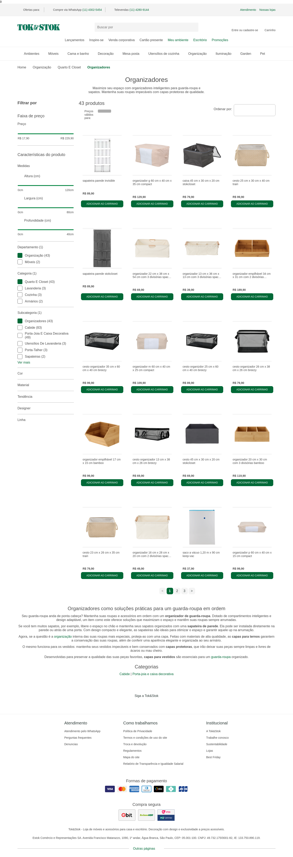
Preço (45, 124)
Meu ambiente (178, 40)
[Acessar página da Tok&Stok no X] (163, 704)
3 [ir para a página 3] (184, 591)
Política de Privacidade (137, 731)
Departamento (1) (45, 247)
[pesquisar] (193, 27)
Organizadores (98, 67)
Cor (45, 373)
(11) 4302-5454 (92, 9)
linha (45, 420)
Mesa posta (132, 53)
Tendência (45, 396)
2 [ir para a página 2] (177, 591)
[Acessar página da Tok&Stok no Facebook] (129, 704)
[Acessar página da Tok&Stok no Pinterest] (152, 704)
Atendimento (248, 9)
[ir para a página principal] (38, 27)
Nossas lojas (267, 9)
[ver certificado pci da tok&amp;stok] (166, 815)
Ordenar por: (223, 109)
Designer (45, 408)
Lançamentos (74, 40)
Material (45, 385)
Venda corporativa (121, 40)
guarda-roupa (221, 657)
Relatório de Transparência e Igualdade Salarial (153, 763)
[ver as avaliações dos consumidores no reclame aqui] (146, 815)
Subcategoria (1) (45, 312)
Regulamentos (132, 750)
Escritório (200, 40)
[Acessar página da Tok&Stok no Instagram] (141, 704)
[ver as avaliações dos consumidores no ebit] (127, 815)
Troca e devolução (134, 744)
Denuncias (71, 744)
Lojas (209, 750)
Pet (264, 53)
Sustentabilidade (216, 744)
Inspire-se (96, 40)
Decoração (108, 53)
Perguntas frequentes (78, 737)
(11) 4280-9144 (139, 9)
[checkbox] (19, 255)
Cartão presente (151, 40)
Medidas (45, 166)
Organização (199, 53)
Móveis (55, 53)
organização (63, 636)
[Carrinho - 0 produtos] (270, 27)
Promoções (220, 40)
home (21, 67)
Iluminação (225, 53)
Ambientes (34, 53)
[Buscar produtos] (146, 27)
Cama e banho (80, 53)
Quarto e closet (69, 67)
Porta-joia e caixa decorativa (153, 674)
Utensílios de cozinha (165, 53)
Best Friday (213, 757)
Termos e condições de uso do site (145, 737)
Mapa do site (131, 757)
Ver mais (23, 362)
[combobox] (255, 110)
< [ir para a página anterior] (162, 591)
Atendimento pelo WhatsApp (82, 731)
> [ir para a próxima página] (192, 591)
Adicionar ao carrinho (102, 203)
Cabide (124, 674)
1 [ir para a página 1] (170, 591)
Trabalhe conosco (217, 737)
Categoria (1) (45, 273)
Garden (247, 53)
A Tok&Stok (213, 731)
